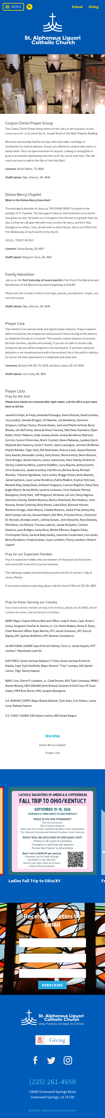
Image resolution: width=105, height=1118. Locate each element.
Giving (94, 6)
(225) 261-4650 (52, 1081)
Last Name (25, 951)
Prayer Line (52, 753)
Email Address (27, 966)
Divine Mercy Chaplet (52, 745)
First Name (25, 936)
